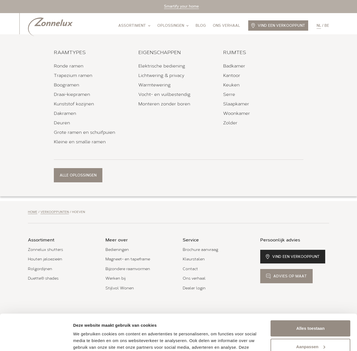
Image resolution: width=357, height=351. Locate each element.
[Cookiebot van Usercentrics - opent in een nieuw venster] (36, 340)
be (326, 25)
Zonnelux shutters (45, 249)
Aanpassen (310, 310)
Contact (190, 269)
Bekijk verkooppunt (55, 157)
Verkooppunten (54, 212)
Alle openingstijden (47, 138)
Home (32, 212)
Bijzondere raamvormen (127, 269)
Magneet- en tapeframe (127, 259)
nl (319, 25)
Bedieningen (117, 249)
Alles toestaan (310, 292)
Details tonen (86, 340)
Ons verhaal (226, 25)
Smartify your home (181, 6)
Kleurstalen (194, 259)
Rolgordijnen (40, 269)
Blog (201, 25)
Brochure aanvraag (200, 249)
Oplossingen (173, 25)
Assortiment (134, 25)
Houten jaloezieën (45, 259)
